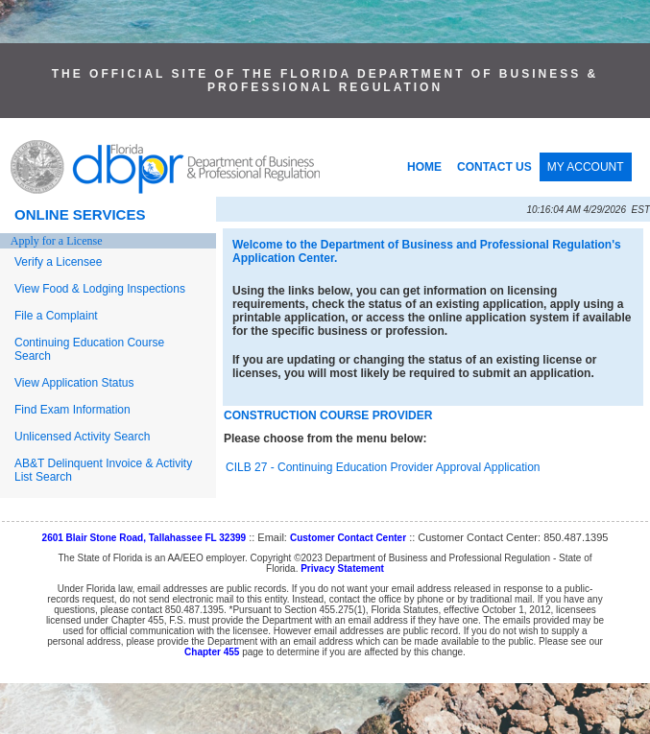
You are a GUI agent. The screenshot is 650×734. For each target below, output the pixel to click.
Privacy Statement (342, 568)
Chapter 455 (211, 652)
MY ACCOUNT (585, 167)
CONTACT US (494, 167)
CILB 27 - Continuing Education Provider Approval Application (383, 467)
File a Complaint (56, 315)
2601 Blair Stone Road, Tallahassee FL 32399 (144, 538)
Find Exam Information (72, 409)
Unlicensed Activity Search (82, 436)
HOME (424, 167)
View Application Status (74, 383)
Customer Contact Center (348, 538)
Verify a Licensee (58, 262)
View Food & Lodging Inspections (99, 289)
